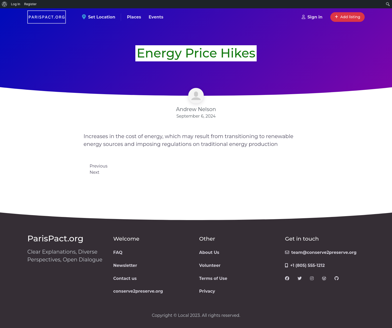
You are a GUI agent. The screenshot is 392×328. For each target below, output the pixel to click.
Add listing (347, 17)
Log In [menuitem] (15, 4)
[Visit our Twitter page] (299, 278)
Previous (98, 166)
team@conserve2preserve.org (321, 252)
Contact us (125, 278)
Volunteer (209, 265)
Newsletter (125, 265)
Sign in (312, 17)
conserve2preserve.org (138, 291)
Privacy (207, 291)
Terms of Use (213, 278)
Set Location (100, 17)
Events (156, 17)
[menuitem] (4, 4)
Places (134, 17)
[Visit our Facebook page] (287, 278)
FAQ (117, 252)
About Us (209, 252)
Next (94, 172)
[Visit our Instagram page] (312, 278)
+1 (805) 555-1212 (305, 265)
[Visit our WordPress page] (324, 278)
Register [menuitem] (30, 4)
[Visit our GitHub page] (336, 278)
